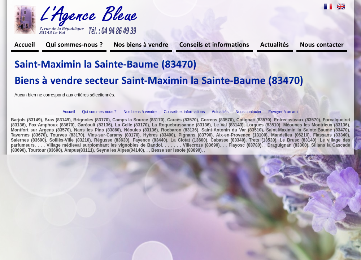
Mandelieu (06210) (290, 135)
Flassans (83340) (331, 135)
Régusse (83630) (111, 140)
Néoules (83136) (141, 130)
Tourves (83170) (67, 135)
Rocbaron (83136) (179, 130)
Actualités (220, 111)
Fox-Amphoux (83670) (52, 124)
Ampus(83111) (79, 150)
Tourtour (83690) (45, 150)
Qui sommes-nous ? (99, 111)
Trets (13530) (263, 140)
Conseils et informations (184, 111)
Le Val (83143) (229, 124)
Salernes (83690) (28, 140)
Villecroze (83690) (201, 145)
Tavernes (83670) (29, 135)
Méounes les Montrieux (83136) (316, 124)
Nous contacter (248, 111)
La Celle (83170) (132, 124)
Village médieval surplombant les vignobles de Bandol (104, 145)
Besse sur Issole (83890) (176, 150)
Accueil (69, 111)
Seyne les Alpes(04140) (120, 150)
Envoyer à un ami (284, 111)
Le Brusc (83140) (298, 140)
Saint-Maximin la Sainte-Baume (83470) (307, 130)
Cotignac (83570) (253, 119)
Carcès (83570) (182, 119)
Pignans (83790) (196, 135)
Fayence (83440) (150, 140)
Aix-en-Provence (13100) (242, 135)
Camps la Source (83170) (138, 119)
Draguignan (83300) (288, 145)
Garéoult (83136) (95, 124)
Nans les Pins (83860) (97, 130)
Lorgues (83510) (263, 124)
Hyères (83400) (159, 135)
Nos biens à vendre (140, 111)
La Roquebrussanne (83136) (181, 124)
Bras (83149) (58, 119)
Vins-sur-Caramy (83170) (114, 135)
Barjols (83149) (26, 119)
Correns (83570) (217, 119)
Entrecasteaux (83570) (297, 119)
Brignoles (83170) (91, 119)
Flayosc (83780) (245, 145)
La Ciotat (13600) (188, 140)
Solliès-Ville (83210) (70, 140)
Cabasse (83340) (227, 140)
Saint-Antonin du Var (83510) (232, 130)
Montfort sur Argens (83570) (41, 130)
